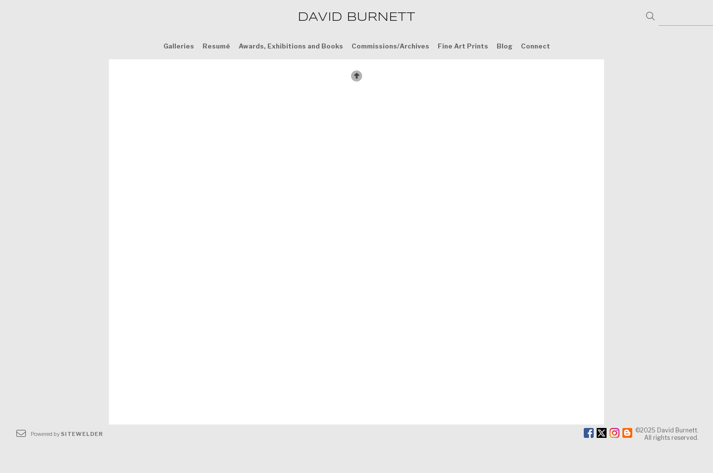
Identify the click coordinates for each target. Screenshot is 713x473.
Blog (504, 46)
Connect (535, 46)
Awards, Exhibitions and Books (291, 46)
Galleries (178, 46)
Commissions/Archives (390, 46)
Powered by (67, 433)
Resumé (216, 46)
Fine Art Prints (463, 46)
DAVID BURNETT (356, 17)
